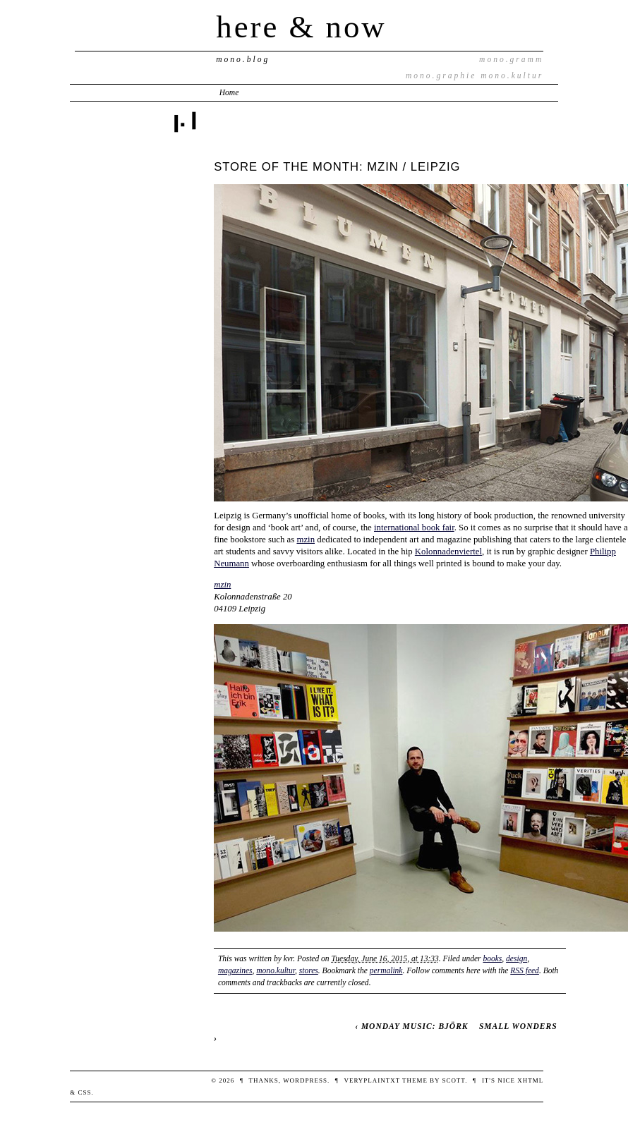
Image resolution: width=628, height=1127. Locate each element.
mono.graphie (441, 75)
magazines (235, 970)
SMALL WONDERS (518, 1026)
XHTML (530, 1080)
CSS (84, 1092)
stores (308, 970)
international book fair (414, 527)
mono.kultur (512, 75)
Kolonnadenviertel (448, 551)
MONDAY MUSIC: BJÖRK (415, 1026)
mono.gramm (511, 59)
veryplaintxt (371, 1080)
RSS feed (524, 970)
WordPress (305, 1080)
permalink (386, 970)
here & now (301, 26)
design (516, 958)
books (492, 958)
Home (229, 92)
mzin (305, 539)
